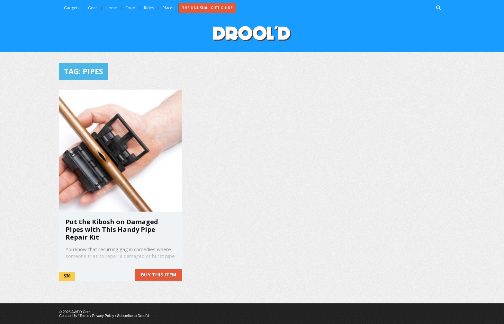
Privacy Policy (103, 316)
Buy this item (158, 274)
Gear (92, 8)
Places (168, 8)
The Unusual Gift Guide (207, 8)
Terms (84, 316)
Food (130, 8)
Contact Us (67, 316)
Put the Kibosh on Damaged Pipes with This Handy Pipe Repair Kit (112, 229)
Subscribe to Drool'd (133, 316)
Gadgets (71, 8)
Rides (149, 8)
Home (111, 8)
